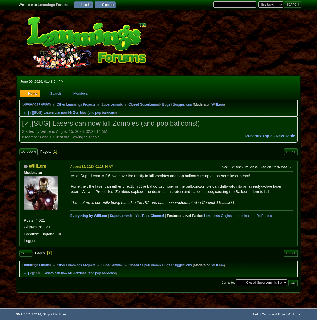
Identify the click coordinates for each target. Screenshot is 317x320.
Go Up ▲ (294, 314)
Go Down (28, 151)
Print (291, 151)
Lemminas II (244, 216)
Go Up (26, 253)
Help (256, 314)
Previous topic (258, 136)
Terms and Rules (273, 314)
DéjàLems (264, 216)
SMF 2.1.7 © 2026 (28, 314)
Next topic (285, 136)
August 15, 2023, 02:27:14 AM (92, 166)
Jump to (228, 282)
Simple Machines (55, 314)
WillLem (217, 104)
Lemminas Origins (218, 216)
